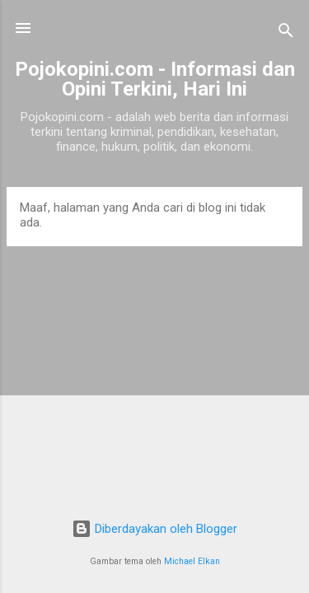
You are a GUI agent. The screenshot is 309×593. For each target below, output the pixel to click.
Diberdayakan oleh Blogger (154, 528)
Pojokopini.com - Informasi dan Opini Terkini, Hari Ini (155, 79)
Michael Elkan (192, 561)
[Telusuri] (286, 33)
